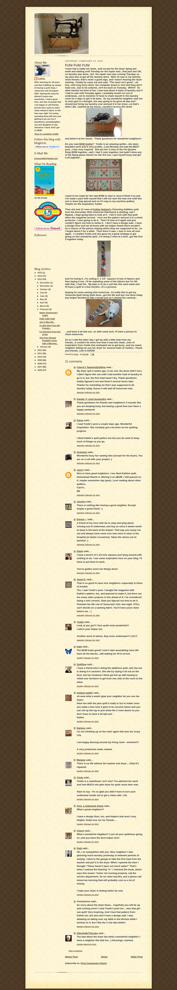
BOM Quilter (86, 144)
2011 (40, 353)
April (42, 302)
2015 (40, 273)
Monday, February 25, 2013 (88, 927)
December (45, 283)
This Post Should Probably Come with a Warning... (48, 341)
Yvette (80, 622)
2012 (40, 350)
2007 (40, 367)
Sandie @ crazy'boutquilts (91, 399)
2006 (40, 370)
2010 (40, 357)
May (42, 299)
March (43, 306)
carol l (80, 470)
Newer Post (71, 956)
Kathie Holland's (102, 209)
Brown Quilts (48, 16)
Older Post (137, 956)
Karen (80, 420)
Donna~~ (82, 519)
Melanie (81, 760)
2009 (40, 360)
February (44, 309)
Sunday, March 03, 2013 (86, 944)
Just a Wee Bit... (47, 322)
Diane (80, 551)
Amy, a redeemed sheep (90, 806)
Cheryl (80, 830)
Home (104, 956)
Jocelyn (81, 501)
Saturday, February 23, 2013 (88, 392)
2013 (40, 279)
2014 (40, 276)
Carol (41, 79)
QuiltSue (81, 664)
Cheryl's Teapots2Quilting (91, 367)
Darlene (81, 728)
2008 (40, 363)
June (42, 296)
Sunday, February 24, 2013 (88, 658)
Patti (79, 848)
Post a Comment (75, 951)
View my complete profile (46, 134)
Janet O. (81, 579)
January (44, 347)
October (44, 289)
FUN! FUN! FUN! (47, 319)
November (45, 286)
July (42, 292)
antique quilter (85, 692)
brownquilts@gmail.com (46, 158)
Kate (79, 646)
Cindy (80, 777)
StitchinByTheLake (87, 933)
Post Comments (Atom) (94, 963)
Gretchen (82, 452)
